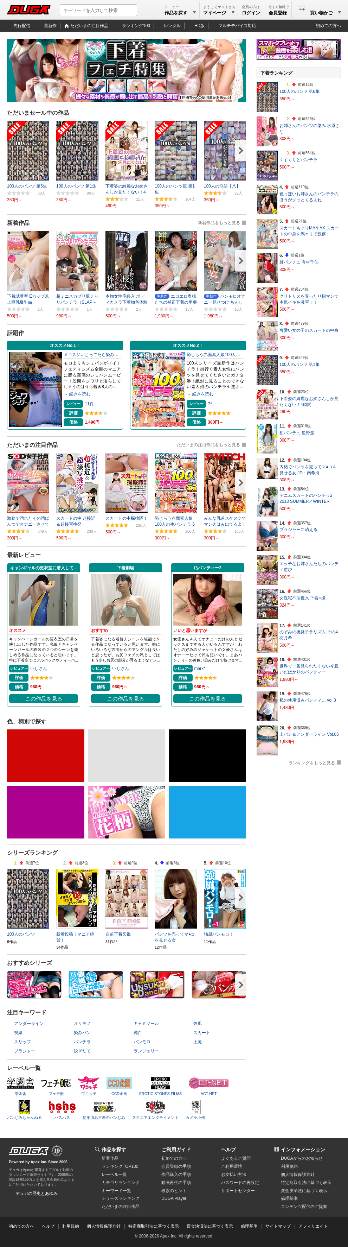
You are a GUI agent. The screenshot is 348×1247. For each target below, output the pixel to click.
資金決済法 (304, 1190)
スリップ (22, 1041)
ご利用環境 (231, 1166)
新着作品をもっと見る (219, 222)
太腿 (197, 1041)
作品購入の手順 (176, 1174)
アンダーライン (29, 1023)
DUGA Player (173, 1198)
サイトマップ (278, 1226)
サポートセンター (238, 1190)
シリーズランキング (121, 1198)
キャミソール (146, 1023)
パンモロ (142, 1041)
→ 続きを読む (77, 394)
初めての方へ (328, 25)
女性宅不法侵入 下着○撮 (302, 597)
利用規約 (289, 1166)
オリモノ (82, 1023)
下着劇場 (125, 567)
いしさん (38, 668)
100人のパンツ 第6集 (299, 91)
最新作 (50, 25)
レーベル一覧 (114, 1174)
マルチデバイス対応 (237, 25)
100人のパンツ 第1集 (299, 364)
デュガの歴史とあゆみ (36, 1193)
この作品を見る (43, 699)
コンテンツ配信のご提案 (304, 1206)
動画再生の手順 (176, 1182)
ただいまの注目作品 (89, 25)
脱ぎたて (82, 1051)
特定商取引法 (306, 1182)
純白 (138, 1032)
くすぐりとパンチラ (298, 159)
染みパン (82, 1032)
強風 (197, 1023)
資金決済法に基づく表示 (210, 1226)
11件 (89, 403)
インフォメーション (303, 1149)
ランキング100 (136, 25)
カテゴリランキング (121, 1182)
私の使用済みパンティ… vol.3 (307, 700)
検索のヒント (174, 1190)
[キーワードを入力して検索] (98, 10)
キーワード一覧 (116, 1190)
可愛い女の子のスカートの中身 (309, 330)
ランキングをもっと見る (312, 762)
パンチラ (82, 1041)
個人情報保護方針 (298, 1174)
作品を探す (114, 1149)
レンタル (172, 25)
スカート (201, 1032)
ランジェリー (146, 1051)
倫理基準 (289, 1198)
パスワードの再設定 (240, 1182)
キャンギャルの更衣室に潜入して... (43, 567)
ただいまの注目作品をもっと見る (208, 444)
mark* (199, 668)
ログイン (251, 12)
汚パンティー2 (207, 567)
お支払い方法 (233, 1174)
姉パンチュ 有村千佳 (298, 262)
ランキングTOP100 (120, 1166)
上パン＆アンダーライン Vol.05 (309, 734)
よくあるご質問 (236, 1158)
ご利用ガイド (176, 1149)
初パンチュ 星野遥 (296, 432)
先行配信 (21, 25)
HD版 (199, 25)
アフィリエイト (313, 1226)
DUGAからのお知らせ (302, 1158)
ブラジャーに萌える (298, 529)
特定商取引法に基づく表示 (153, 1226)
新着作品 (110, 1158)
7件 (211, 403)
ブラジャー (24, 1051)
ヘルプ (228, 1149)
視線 (18, 1032)
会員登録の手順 (176, 1166)
